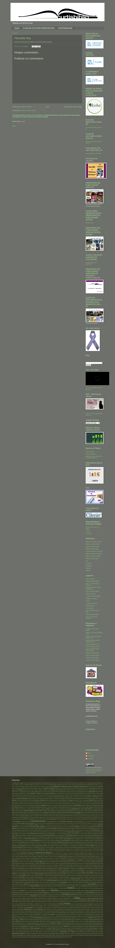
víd (58, 931)
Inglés (41, 861)
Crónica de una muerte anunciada (42, 823)
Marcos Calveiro (91, 878)
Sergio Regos (18, 924)
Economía (36, 840)
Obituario (34, 896)
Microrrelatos (92, 884)
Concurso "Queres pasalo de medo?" (25, 815)
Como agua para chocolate (54, 814)
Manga (49, 878)
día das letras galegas (73, 832)
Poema (62, 904)
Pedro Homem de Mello (26, 901)
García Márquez (70, 856)
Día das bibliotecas (16, 830)
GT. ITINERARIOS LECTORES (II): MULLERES (89, 858)
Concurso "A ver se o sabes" (88, 814)
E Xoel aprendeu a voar (21, 840)
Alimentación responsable (85, 788)
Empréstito (89, 842)
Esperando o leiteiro (54, 847)
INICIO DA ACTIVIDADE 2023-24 (63, 861)
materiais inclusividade (73, 882)
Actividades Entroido (92, 786)
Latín (68, 866)
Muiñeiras (65, 888)
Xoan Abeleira (19, 935)
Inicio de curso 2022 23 (86, 861)
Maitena (37, 878)
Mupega (98, 888)
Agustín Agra (41, 788)
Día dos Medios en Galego (38, 835)
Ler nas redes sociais (89, 870)
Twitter (22, 930)
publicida (34, 909)
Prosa (102, 907)
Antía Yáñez (90, 793)
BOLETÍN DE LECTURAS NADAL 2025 (76, 801)
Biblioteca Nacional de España (94, 553)
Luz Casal (14, 878)
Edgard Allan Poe (43, 840)
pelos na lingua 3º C (48, 901)
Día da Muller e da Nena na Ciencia (76, 828)
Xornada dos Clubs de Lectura (62, 935)
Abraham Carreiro (45, 786)
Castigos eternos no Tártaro (57, 808)
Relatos (22, 919)
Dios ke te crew (39, 838)
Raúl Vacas (83, 916)
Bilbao (48, 800)
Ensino (92, 845)
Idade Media (86, 860)
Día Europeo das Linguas (84, 835)
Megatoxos (21, 884)
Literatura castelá (21, 873)
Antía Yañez (84, 793)
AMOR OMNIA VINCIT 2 (83, 790)
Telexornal (92, 926)
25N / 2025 (84, 783)
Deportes (95, 825)
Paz (19, 901)
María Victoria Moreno (62, 880)
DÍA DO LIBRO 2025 (94, 833)
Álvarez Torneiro (27, 790)
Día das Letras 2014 (30, 831)
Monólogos (34, 888)
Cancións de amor (38, 807)
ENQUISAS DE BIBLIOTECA (56, 845)
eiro (83, 840)
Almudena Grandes (96, 788)
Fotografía (81, 853)
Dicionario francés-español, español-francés (93, 641)
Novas (92, 892)
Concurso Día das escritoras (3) (38, 817)
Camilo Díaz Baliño (95, 805)
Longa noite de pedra (76, 875)
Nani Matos (47, 890)
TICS (57, 928)
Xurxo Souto (29, 937)
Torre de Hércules (85, 928)
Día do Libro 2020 (59, 833)
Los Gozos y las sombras (95, 875)
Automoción (95, 796)
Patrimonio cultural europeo (87, 900)
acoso (50, 786)
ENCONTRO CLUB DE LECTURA (70, 843)
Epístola (37, 847)
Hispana (88, 570)
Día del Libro (39, 833)
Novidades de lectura (76, 894)
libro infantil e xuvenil (56, 872)
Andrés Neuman (70, 791)
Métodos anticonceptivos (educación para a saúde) (73, 884)
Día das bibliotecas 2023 (37, 830)
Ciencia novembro (40, 812)
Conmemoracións (38, 821)
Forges (54, 853)
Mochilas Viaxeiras (94, 885)
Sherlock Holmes (45, 924)
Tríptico (13, 930)
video (68, 931)
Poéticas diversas (22, 905)
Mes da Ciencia (45, 884)
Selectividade (47, 923)
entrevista (14, 847)
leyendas (40, 872)
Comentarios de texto (39, 814)
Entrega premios (99, 845)
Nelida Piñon (33, 892)
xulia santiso (23, 937)
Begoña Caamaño (96, 798)
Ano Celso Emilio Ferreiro (68, 793)
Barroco (29, 798)
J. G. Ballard (36, 863)
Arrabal (99, 795)
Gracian (23, 858)
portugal (36, 905)
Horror (76, 860)
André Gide (54, 791)
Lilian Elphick (79, 872)
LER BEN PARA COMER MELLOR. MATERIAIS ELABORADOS (55, 870)
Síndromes (78, 924)
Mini (70, 885)
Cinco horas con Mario (55, 812)
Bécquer (89, 798)
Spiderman (100, 924)
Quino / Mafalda (55, 916)
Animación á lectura (35, 793)
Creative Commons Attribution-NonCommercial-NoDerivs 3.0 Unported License (94, 770)
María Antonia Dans (26, 880)
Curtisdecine (42, 825)
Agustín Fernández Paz (50, 788)
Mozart (52, 888)
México (86, 884)
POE (58, 904)
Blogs (71, 800)
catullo (66, 808)
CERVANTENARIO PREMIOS (40, 810)
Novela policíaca (58, 894)
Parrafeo (78, 900)
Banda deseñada (22, 798)
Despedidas (27, 826)
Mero (40, 884)
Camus (32, 807)
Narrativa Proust (21, 892)
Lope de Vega (84, 875)
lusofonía (101, 877)
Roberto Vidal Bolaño (76, 919)
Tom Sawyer (67, 928)
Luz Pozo (19, 878)
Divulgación (61, 838)
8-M (26, 784)
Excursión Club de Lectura (97, 847)
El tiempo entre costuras (38, 842)
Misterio (73, 886)
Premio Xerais (23, 907)
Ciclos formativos (93, 810)
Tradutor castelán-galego (92, 660)
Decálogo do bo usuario (87, 825)
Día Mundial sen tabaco (79, 837)
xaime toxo (73, 933)
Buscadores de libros (63, 805)
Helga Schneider (54, 860)
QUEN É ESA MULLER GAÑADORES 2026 (34, 914)
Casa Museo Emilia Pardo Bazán (33, 808)
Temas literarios (99, 926)
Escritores (47, 847)
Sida (53, 924)
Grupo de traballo (55, 858)
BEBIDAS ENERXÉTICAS (81, 798)
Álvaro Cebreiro (34, 790)
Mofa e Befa (28, 888)
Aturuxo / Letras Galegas (47, 796)
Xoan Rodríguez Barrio (29, 935)
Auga (70, 796)
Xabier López (67, 933)
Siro (82, 924)
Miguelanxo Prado (61, 885)
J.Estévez (48, 863)
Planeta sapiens (90, 605)
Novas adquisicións (99, 892)
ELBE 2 (49, 842)
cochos (28, 814)
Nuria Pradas (85, 894)
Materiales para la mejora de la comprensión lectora (94, 457)
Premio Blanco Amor (64, 905)
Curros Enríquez (22, 825)
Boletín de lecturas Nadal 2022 (60, 801)
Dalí (46, 825)
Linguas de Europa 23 (98, 872)
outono (19, 900)
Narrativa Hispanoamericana (92, 890)
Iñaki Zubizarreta (99, 861)
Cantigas (63, 807)
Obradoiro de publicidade (48, 896)
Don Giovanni (86, 838)
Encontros (100, 843)
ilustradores (20, 861)
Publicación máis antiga (73, 107)
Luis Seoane (66, 877)
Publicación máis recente (21, 107)
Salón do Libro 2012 (80, 921)
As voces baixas (23, 796)
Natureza (27, 892)
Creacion (100, 821)
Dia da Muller (46, 828)
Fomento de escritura (27, 853)
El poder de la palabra (92, 598)
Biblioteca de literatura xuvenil (94, 541)
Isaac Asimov (22, 863)
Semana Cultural (55, 923)
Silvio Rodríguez (66, 924)
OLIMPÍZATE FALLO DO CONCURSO (60, 898)
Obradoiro (39, 896)
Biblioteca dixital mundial (92, 546)
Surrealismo (31, 926)
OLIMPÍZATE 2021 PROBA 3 (45, 898)
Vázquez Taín (98, 930)
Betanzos (27, 800)
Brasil (46, 805)
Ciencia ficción (19, 812)
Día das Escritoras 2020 (69, 830)
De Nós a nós (78, 825)
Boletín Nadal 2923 (27, 805)
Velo (102, 930)
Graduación (28, 858)
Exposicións (41, 849)
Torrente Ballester (93, 928)
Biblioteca (37, 800)
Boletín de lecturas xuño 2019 (37, 803)
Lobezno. (17, 875)
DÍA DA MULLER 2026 (62, 828)
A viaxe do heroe (64, 784)
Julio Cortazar (73, 865)
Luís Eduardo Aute (38, 877)
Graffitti (32, 858)
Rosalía (18, 921)
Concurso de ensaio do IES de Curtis (68, 815)
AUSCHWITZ (88, 796)
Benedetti (14, 800)
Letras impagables (91, 454)
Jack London (53, 863)
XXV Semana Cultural (41, 937)
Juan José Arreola (47, 865)
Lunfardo (90, 877)
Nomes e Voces (72, 892)
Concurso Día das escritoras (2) (22, 817)
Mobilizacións (85, 886)
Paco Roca (45, 900)
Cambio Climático (86, 805)
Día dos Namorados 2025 (60, 835)
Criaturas (14, 823)
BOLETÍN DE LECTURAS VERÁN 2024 (94, 801)
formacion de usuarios (61, 853)
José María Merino (33, 865)
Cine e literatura (69, 812)
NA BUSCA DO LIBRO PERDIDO (33, 890)
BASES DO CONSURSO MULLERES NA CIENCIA (60, 798)
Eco (27, 840)
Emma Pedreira (83, 842)
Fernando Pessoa (69, 850)
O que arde (18, 896)
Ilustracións (14, 861)
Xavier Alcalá (83, 933)
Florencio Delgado (16, 853)
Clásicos (16, 814)
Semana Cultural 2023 (77, 923)
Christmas (80, 810)
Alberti (70, 788)
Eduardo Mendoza (52, 840)
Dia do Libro (45, 833)
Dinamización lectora (30, 838)
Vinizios (96, 931)
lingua (83, 872)
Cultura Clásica (94, 823)
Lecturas (101, 866)
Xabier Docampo (60, 933)
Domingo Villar (78, 838)
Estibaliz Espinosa (76, 847)
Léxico (36, 872)
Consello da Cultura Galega (93, 596)
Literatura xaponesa (94, 873)
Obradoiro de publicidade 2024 (74, 896)
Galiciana (88, 568)
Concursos (16, 821)
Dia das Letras (88, 830)
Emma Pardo (77, 842)
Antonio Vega (47, 795)
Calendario (78, 805)
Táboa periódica (50, 926)
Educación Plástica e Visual (76, 840)
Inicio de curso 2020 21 (76, 861)
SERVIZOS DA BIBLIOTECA (27, 924)
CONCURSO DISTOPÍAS (28, 819)
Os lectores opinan (93, 898)
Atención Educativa (37, 796)
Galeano (22, 856)
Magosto (33, 878)
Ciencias (46, 812)
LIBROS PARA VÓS (71, 872)
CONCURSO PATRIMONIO (49, 819)
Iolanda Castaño (15, 863)
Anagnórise (48, 791)
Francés (101, 853)
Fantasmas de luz (70, 849)
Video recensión (90, 931)
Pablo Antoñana (38, 900)
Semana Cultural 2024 (87, 923)
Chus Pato (86, 810)
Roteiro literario (32, 921)
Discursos (52, 838)
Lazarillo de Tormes (73, 866)
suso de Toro (37, 926)
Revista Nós (46, 919)
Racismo (62, 916)
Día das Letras (100, 828)
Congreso (28, 821)
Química (50, 916)
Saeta (57, 921)
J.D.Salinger (42, 863)
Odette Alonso (90, 896)
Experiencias (14, 849)
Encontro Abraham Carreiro (56, 843)
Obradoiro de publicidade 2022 (60, 896)
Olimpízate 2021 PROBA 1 (20, 898)
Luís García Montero (53, 877)
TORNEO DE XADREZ (76, 928)
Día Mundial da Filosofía (57, 837)
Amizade (45, 790)
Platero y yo (33, 904)
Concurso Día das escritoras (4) (53, 817)
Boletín (91, 800)
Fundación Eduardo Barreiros (81, 854)
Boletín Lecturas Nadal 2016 (92, 803)
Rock (82, 919)
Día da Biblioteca (75, 826)
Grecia (36, 858)
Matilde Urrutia (88, 882)
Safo (60, 921)
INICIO (44, 861)
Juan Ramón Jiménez (57, 865)
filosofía (101, 850)
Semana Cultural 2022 (66, 923)
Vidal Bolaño (63, 931)
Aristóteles (75, 795)
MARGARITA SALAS (16, 880)
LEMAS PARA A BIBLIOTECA (36, 868)
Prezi (13, 126)
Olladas (77, 898)
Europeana (89, 563)
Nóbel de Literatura (59, 892)
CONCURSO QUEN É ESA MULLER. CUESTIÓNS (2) (68, 819)
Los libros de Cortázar (92, 603)
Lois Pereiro (22, 875)
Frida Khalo (71, 854)
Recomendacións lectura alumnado (25, 917)
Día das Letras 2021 (51, 831)
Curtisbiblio (99, 387)
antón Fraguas (96, 793)
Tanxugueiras (60, 926)
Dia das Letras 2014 (19, 831)
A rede (58, 784)
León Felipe (71, 868)
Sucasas (19, 926)
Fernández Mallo (99, 849)
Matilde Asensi (81, 882)
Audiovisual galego (64, 796)
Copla (57, 821)
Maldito (45, 878)
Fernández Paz (15, 850)
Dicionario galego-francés (92, 646)
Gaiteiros (17, 856)
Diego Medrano (15, 838)
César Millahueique (51, 810)
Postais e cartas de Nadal (49, 905)
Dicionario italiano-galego (92, 655)
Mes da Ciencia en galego (55, 884)
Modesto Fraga (21, 888)
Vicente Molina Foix (27, 931)
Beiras (101, 798)
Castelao (47, 809)
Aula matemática (90, 578)
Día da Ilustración (66, 826)
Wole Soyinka (52, 933)
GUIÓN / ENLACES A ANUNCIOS (91, 263)
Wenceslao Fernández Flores (32, 933)
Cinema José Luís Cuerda (97, 812)
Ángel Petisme (99, 791)
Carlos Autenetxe (81, 807)
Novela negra (51, 894)
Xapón (78, 933)
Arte (102, 795)
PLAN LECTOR (26, 904)
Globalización (89, 856)
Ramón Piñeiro (77, 916)
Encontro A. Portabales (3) (43, 843)
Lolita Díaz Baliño (61, 875)
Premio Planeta (96, 905)
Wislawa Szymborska (43, 933)
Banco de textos (90, 451)
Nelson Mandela (39, 892)
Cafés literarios (71, 805)
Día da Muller (53, 828)
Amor (53, 790)
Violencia (101, 931)
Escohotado (42, 847)
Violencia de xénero (18, 933)
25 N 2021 (63, 783)
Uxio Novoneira (68, 930)
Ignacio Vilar (95, 860)
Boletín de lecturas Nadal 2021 (46, 801)
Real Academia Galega (92, 614)
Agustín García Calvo (61, 788)
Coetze (31, 814)
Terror (28, 928)
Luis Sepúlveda (79, 877)
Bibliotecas (43, 800)
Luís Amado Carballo (29, 877)
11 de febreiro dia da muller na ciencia (36, 783)
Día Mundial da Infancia (68, 837)
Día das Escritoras (58, 830)
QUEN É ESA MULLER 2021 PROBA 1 (81, 911)
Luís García (45, 877)
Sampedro (91, 921)
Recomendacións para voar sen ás (76, 917)
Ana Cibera (27, 791)
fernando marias (52, 850)
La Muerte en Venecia (41, 866)
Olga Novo (95, 896)
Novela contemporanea (34, 894)
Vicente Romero (36, 931)
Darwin (73, 825)
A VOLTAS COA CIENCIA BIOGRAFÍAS (85, 784)
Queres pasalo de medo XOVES (40, 916)
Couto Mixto (92, 821)
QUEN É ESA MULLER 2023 (79, 909)
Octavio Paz (84, 896)
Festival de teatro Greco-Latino (91, 850)
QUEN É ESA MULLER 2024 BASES (20, 911)
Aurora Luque (82, 796)
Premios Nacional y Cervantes (49, 907)
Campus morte (27, 807)
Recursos (86, 917)
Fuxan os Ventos (96, 854)
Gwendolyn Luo (36, 860)
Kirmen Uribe (97, 865)
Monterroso (39, 888)
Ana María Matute (34, 791)
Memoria (26, 884)
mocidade (101, 885)
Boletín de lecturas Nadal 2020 (32, 801)
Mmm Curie (79, 885)
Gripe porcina (48, 858)
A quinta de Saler (52, 784)
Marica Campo (79, 880)
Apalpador (58, 795)
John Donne (91, 863)
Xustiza (34, 937)
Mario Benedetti (95, 880)
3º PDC (17, 784)
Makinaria (41, 878)
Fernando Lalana (44, 850)
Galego (26, 856)
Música (23, 890)
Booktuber (39, 805)
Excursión (89, 847)
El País (17, 842)
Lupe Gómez (95, 877)
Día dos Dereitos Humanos (25, 835)
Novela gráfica (44, 894)
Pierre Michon (96, 901)
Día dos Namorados (49, 835)
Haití (42, 860)
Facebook (47, 849)
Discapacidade (47, 838)
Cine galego (77, 812)
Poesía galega (89, 608)
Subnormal (14, 926)
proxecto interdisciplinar (17, 909)
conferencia (23, 821)
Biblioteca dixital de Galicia (93, 544)
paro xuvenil (70, 900)
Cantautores (54, 807)
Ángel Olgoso (92, 791)
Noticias (87, 892)
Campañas (20, 807)
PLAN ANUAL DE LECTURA (93, 153)
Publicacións (28, 909)
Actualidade (100, 786)
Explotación (20, 849)
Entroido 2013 (32, 847)
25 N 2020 (58, 783)
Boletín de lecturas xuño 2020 (51, 803)
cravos (96, 821)
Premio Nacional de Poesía (86, 905)
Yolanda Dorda (61, 937)
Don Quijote (97, 838)
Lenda (44, 868)
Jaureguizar (68, 863)
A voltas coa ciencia (72, 784)
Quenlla (57, 914)
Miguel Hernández (52, 885)
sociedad (85, 924)
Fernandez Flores (91, 849)
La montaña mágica (31, 866)
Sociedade (89, 924)
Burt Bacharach (55, 805)
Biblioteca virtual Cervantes (93, 556)
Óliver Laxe (71, 898)
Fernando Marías (60, 850)
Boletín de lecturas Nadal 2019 (19, 801)
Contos (54, 821)
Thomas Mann (48, 928)
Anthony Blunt (78, 793)
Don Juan (91, 838)
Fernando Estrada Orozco (25, 850)
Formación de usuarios (73, 853)
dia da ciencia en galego (86, 826)
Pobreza (55, 904)
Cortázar (80, 821)
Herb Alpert (61, 860)
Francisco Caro (22, 854)
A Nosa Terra (45, 784)
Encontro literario (94, 843)
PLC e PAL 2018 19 (43, 904)
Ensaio (87, 845)
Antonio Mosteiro (40, 795)
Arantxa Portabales (65, 795)
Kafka (78, 865)
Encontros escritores (31, 845)
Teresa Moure (15, 928)
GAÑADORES (40, 856)
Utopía (62, 930)
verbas (13, 931)
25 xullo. (77, 783)
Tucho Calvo (18, 930)
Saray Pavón (24, 923)
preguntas (57, 905)
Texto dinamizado (35, 928)
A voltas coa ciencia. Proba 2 (22, 786)
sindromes (73, 924)
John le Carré (97, 863)
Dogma (73, 838)
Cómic (46, 814)
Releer (33, 919)
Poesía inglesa (96, 904)
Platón (37, 904)
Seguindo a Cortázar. (39, 923)
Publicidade (40, 909)
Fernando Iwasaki (35, 850)
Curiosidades (15, 825)
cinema (82, 812)
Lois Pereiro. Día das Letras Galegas (34, 875)
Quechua (56, 909)
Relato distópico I (15, 919)
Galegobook (89, 565)
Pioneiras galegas (16, 904)
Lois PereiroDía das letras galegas (49, 875)
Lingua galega (89, 872)
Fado (50, 849)
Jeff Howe (80, 863)
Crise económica (20, 823)
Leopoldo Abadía (87, 868)
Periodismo (62, 901)
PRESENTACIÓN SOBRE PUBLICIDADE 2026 (79, 907)
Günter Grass (30, 860)
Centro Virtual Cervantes (92, 591)
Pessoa (74, 901)
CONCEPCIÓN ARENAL (76, 814)
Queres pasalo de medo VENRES (25, 916)
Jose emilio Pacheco (23, 865)
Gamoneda (30, 856)
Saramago (18, 923)
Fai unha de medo (56, 849)
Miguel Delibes (35, 886)
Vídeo (72, 931)
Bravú (49, 805)
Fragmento (90, 853)
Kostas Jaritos (15, 866)
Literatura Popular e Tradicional (74, 873)
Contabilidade (49, 821)
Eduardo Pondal (60, 840)
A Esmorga (30, 784)
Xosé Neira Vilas (96, 935)
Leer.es (88, 601)
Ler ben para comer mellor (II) (20, 870)
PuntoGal (52, 909)
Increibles (31, 861)
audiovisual (56, 796)
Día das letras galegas (38, 826)
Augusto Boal (75, 796)
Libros (63, 872)
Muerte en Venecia (58, 888)
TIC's (53, 928)
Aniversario (52, 793)
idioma (90, 860)
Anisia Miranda (45, 793)
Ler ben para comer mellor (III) (34, 870)
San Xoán (96, 921)
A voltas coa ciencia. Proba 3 (34, 786)
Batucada (73, 798)
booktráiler (34, 805)
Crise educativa (30, 823)
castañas (43, 808)
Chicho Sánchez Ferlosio (72, 810)
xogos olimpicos (41, 935)
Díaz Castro (96, 837)
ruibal (51, 921)
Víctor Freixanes (54, 931)
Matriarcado (94, 882)
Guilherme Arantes (22, 860)
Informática (36, 861)
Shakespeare (37, 924)
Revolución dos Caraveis (59, 919)
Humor (80, 860)
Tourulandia (100, 928)
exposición (35, 849)
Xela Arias (96, 933)
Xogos (35, 935)
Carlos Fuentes (96, 807)
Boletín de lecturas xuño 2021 (64, 803)
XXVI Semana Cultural (52, 937)
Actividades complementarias (80, 786)
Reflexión (90, 918)
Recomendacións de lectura (42, 918)
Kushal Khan (24, 866)
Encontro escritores (85, 843)
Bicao (89, 753)
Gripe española (41, 858)
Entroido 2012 (25, 847)
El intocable (100, 840)
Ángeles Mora (15, 793)
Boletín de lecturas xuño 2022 (78, 803)
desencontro (21, 826)
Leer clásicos (27, 868)
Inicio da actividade (51, 861)
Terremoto (24, 928)
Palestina (50, 900)
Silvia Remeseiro (58, 924)
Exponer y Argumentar (28, 849)
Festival (81, 850)
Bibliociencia (32, 800)
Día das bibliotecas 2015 (27, 830)
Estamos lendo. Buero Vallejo (65, 847)
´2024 (25, 783)
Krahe (20, 866)
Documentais (67, 838)
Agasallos (36, 788)
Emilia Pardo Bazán (68, 842)
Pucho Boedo (46, 909)
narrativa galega (80, 890)
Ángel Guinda (85, 791)
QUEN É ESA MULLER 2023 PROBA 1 (88, 912)
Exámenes (84, 847)
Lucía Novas (20, 877)
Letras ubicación (31, 872)
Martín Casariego (49, 882)
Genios (76, 856)
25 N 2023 (68, 783)
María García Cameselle (42, 880)
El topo (45, 842)
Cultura (89, 823)
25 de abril (50, 783)
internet (93, 861)
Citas (13, 814)
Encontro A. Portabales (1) (18, 843)
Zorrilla (69, 937)
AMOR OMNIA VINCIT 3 (94, 790)
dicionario (101, 837)
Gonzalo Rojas (18, 858)
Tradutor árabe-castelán (92, 657)
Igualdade (100, 860)
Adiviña (22, 788)
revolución (51, 919)
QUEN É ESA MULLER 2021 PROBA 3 (24, 912)
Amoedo (49, 790)
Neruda (45, 892)
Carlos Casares (89, 807)
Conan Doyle (68, 814)
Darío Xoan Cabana (56, 825)
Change (64, 810)
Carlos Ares (74, 807)
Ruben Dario (39, 921)
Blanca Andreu (59, 800)
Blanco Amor (66, 800)
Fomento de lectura (43, 853)
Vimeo (89, 389)
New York (50, 892)
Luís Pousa (60, 877)
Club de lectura (22, 814)
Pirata (21, 904)
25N (80, 783)
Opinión (86, 898)
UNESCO (49, 930)
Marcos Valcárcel (99, 878)
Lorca (88, 875)
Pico (92, 901)
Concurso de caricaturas (53, 815)
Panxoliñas (60, 900)
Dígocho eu (21, 838)
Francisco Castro (30, 854)
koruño (101, 865)
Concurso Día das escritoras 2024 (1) (84, 817)
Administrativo (27, 788)
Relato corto (100, 917)
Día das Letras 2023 (61, 831)
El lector (13, 842)
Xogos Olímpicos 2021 (50, 935)
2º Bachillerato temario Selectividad (94, 783)
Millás (67, 885)
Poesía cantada (82, 904)
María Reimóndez (52, 880)
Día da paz (93, 828)
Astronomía (30, 796)
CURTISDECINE (65, 28)
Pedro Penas (34, 901)
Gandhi (35, 856)
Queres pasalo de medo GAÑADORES (83, 914)
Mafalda (28, 878)
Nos (84, 892)
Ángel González (78, 791)
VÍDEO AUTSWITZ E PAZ (81, 931)
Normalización (79, 892)
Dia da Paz (88, 828)
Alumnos (20, 790)
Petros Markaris (79, 901)
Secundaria (89, 533)
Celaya (69, 808)
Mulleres (71, 888)
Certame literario (19, 810)
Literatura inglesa (62, 873)
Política (32, 905)
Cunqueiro (100, 823)
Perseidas (67, 901)
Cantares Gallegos (47, 807)
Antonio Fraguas (22, 795)
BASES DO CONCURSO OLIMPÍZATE (39, 798)
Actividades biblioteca (66, 786)
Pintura (101, 901)
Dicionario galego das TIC (93, 644)
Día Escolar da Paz (72, 835)
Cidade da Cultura (90, 593)
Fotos (86, 853)
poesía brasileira (74, 904)
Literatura (14, 873)
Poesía (68, 904)
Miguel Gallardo (44, 885)
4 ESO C (21, 784)
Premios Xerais (60, 907)
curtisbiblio (90, 758)
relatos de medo (28, 919)
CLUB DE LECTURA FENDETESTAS (38, 28)
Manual (52, 878)
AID (67, 788)
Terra (20, 928)
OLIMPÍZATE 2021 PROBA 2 (32, 898)
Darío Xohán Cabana (66, 825)
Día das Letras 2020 (41, 831)
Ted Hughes (86, 926)
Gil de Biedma (81, 856)
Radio (65, 916)
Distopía (56, 838)
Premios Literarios (37, 907)
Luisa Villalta (85, 877)
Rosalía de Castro (24, 921)
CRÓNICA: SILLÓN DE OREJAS (58, 823)
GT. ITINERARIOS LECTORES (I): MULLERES (69, 858)
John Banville (85, 863)
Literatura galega (39, 873)
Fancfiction (63, 849)
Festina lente (76, 850)
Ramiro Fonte (70, 916)
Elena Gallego (54, 842)
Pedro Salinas (40, 901)
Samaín (86, 921)
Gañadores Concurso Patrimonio (51, 856)
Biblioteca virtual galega (92, 558)
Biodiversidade (53, 800)
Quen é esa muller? (49, 914)
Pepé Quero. (56, 901)
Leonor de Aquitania (79, 868)
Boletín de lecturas (98, 800)
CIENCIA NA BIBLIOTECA (29, 812)
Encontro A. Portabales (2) (30, 843)
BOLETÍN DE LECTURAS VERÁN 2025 (21, 803)
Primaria (88, 531)
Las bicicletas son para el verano (59, 866)
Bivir (87, 561)
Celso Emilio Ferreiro (86, 809)
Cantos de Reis (68, 807)
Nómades (66, 892)
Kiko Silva (91, 865)
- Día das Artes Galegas (17, 783)
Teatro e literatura (72, 926)
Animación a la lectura (24, 793)
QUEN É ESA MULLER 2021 (49, 911)
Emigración (60, 842)
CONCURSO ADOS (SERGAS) (41, 815)
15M (46, 783)
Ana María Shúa (42, 791)
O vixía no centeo (26, 896)
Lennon (66, 868)
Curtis (36, 825)
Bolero (87, 800)
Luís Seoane (72, 877)
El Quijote (21, 842)
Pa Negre (32, 900)
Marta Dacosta (35, 882)
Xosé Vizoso (18, 937)
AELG (32, 788)
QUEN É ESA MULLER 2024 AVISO (95, 909)
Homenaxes (71, 860)
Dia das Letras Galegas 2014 (86, 831)
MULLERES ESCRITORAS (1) (82, 888)
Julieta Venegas (66, 865)
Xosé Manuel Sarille (87, 935)
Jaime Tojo (58, 863)
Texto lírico (42, 928)
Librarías (45, 872)
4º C (24, 784)
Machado (24, 878)
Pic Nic (85, 901)
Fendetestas (77, 849)
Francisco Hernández (55, 854)
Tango (55, 926)
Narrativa (54, 890)
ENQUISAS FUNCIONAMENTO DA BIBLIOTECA (74, 845)
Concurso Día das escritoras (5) (68, 817)
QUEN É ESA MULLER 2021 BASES (64, 911)
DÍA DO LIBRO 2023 (76, 833)
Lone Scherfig (68, 875)
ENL (49, 845)
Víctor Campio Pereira (45, 931)
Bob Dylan (75, 800)
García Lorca (62, 856)
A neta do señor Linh (37, 784)
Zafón (67, 937)
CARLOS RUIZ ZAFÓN (20, 808)
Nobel (53, 892)
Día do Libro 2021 (67, 833)
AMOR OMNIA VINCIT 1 (72, 790)
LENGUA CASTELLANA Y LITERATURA (55, 868)
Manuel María (67, 878)
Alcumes (77, 788)
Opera (82, 898)
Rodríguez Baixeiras (89, 919)
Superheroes (24, 926)
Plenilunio (50, 904)
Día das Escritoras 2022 (79, 830)
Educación (67, 840)
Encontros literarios (42, 845)
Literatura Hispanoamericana (51, 873)
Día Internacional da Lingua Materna (30, 837)
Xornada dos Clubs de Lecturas (76, 935)
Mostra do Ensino (46, 888)
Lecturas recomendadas (18, 868)
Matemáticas (64, 882)
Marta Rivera (42, 882)
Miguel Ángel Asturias (25, 885)
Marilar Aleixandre (87, 880)
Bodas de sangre (82, 800)
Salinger (73, 921)
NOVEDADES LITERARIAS (18, 894)
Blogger (67, 944)
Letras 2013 (97, 870)
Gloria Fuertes (95, 856)
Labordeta (49, 866)
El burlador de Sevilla (93, 840)
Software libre (95, 924)
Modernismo (15, 888)
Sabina (54, 921)
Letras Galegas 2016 (22, 872)
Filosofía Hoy (22, 38)
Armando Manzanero (82, 795)
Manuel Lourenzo (59, 878)
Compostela (62, 814)
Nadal (43, 890)
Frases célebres (64, 854)
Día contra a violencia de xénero (54, 826)
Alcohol (73, 788)
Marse (29, 882)
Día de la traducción (23, 833)
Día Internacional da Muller (44, 837)
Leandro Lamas (82, 866)
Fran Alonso (96, 853)
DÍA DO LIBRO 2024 (85, 833)
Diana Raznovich (88, 837)
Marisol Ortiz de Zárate (22, 882)
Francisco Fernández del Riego (42, 854)
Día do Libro (52, 833)
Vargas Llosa (91, 930)
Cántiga (59, 807)
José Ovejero (40, 865)
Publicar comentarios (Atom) (28, 110)
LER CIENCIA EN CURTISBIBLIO (77, 870)
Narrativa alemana (63, 890)
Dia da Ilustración (30, 828)
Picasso (89, 901)
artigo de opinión (15, 796)
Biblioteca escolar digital (92, 549)
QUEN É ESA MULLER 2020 (36, 911)
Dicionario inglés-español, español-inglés (92, 649)
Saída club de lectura (66, 921)
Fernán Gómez (83, 849)
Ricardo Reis (68, 919)
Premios (30, 907)
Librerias (49, 872)
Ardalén (71, 795)
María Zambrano (72, 880)
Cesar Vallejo (59, 810)
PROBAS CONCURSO (95, 907)
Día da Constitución (21, 828)
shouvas (22, 121)
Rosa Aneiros (97, 919)
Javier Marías (75, 863)
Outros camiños (25, 900)
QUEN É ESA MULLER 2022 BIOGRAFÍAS (55, 912)
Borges (43, 805)
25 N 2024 (72, 783)
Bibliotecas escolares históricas (94, 551)
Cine (63, 812)
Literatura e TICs (30, 873)
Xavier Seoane (90, 933)
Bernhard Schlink (21, 800)
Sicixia (50, 924)
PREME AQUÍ (89, 223)
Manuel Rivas (75, 879)
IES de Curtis (89, 387)
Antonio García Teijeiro (31, 795)
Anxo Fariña (53, 795)
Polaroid (28, 905)
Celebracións (75, 809)
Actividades (56, 786)
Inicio (17, 28)
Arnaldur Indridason (92, 795)
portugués (40, 905)
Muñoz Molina (93, 888)
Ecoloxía (30, 840)
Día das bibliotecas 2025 (48, 830)
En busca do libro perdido (97, 842)
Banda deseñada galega (92, 581)
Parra (74, 900)
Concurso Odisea (38, 819)
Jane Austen (63, 863)
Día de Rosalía (31, 833)
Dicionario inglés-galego (92, 652)
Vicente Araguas (19, 931)
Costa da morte (85, 821)
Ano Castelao (59, 793)
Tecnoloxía (80, 926)
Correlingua (75, 821)
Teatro (66, 926)
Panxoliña (55, 900)
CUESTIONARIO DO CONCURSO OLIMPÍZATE (76, 823)
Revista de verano (40, 919)
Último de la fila (27, 930)
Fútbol (90, 854)
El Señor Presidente (29, 842)
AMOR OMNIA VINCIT (61, 790)
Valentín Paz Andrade (77, 930)
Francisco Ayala (15, 854)
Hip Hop (66, 860)
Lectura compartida (94, 866)
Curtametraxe (30, 825)
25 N (55, 783)
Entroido (19, 847)
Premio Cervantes (74, 905)
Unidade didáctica (55, 930)
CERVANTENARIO (28, 810)
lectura (88, 866)
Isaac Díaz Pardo (29, 863)
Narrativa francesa (72, 890)
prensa (66, 907)
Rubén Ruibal (46, 921)
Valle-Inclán (85, 930)
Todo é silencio (61, 928)
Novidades (66, 894)
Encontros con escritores (19, 845)
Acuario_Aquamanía (16, 788)
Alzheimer (40, 790)
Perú (71, 901)
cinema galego (88, 812)
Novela (26, 894)
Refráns (95, 917)
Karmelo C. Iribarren (84, 865)
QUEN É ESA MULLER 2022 (66, 909)
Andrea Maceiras (61, 791)
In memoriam (26, 861)
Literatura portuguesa (85, 873)
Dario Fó (49, 825)
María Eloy (33, 880)
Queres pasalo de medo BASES (66, 914)
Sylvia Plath (44, 926)
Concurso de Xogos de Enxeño (83, 815)
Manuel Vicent (84, 878)
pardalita (65, 900)
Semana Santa (95, 923)
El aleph (86, 840)
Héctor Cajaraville (47, 860)
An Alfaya (22, 791)
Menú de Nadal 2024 (33, 884)
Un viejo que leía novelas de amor (39, 930)
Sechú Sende (31, 923)
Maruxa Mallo (57, 882)
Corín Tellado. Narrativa (65, 821)
